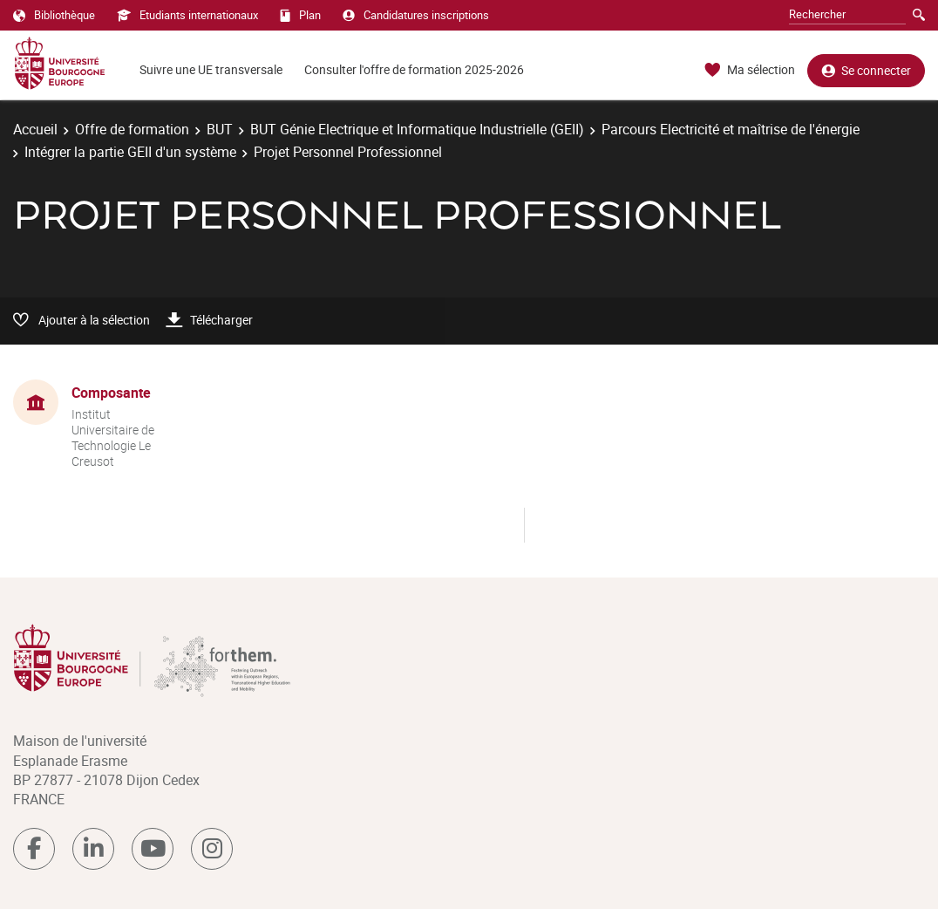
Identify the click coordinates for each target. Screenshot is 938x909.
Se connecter (866, 70)
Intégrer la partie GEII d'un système (130, 151)
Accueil (35, 129)
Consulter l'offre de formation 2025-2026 (414, 69)
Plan (300, 15)
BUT (220, 129)
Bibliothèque (54, 15)
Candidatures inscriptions (416, 15)
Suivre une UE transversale (210, 69)
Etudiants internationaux (187, 15)
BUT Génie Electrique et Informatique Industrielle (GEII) (417, 129)
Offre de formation (132, 129)
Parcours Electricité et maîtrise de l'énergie (731, 129)
